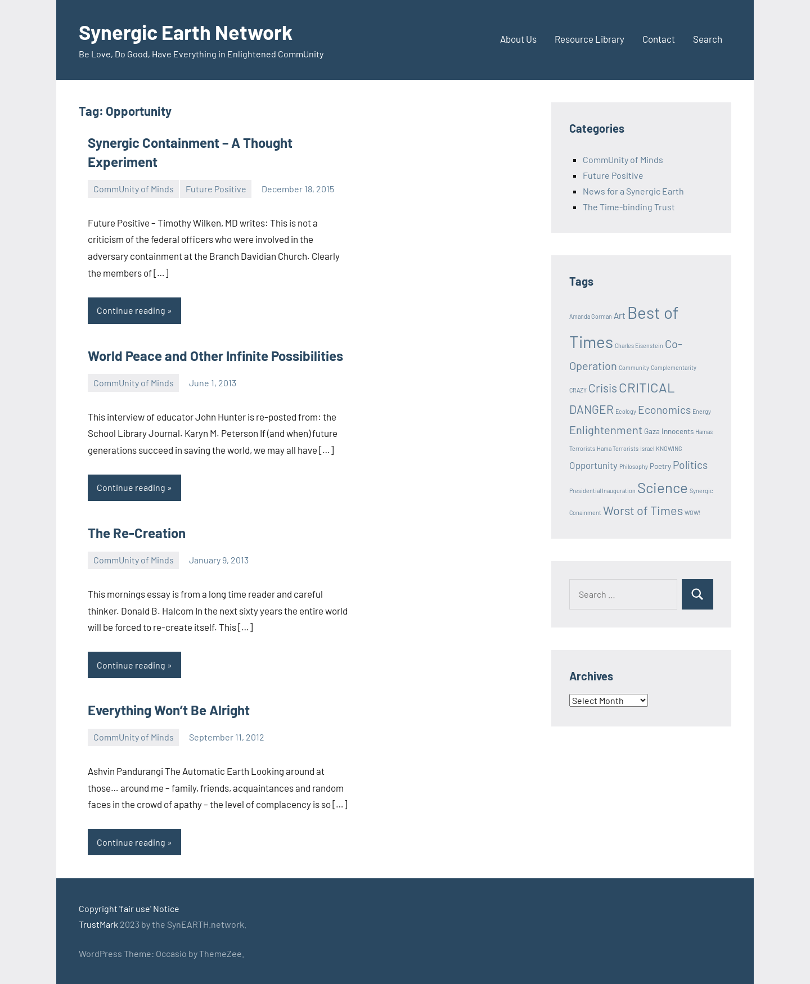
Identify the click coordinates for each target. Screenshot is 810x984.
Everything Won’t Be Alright (169, 710)
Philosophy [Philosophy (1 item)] (633, 466)
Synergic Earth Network (185, 32)
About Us (518, 38)
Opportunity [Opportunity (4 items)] (593, 465)
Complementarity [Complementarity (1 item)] (673, 367)
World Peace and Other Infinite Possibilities (215, 355)
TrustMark (98, 924)
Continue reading (131, 310)
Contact (658, 38)
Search (707, 38)
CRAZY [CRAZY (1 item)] (578, 390)
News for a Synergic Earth (633, 191)
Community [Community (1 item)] (634, 367)
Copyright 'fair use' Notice (129, 908)
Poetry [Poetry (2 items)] (660, 466)
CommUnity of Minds (133, 188)
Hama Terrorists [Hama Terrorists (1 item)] (617, 448)
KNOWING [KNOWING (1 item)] (669, 448)
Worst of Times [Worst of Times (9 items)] (643, 510)
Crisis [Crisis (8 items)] (602, 388)
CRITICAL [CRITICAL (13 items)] (647, 387)
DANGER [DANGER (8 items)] (591, 409)
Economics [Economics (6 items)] (664, 409)
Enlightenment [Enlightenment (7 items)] (605, 429)
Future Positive (216, 188)
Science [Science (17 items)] (662, 487)
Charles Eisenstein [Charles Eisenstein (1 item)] (639, 345)
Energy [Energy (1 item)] (701, 411)
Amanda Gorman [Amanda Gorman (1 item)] (590, 316)
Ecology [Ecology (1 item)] (625, 411)
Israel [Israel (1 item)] (647, 448)
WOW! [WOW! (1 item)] (692, 512)
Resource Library (589, 38)
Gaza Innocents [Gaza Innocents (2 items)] (669, 431)
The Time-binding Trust (629, 206)
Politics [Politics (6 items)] (690, 464)
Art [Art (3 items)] (620, 315)
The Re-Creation (137, 533)
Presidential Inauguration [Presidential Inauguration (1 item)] (602, 490)
